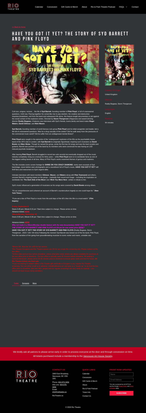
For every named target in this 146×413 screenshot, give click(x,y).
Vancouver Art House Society (97, 356)
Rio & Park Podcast (90, 389)
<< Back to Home (19, 27)
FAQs (123, 7)
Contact (135, 7)
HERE (81, 228)
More (35, 283)
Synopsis (25, 283)
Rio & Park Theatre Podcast (103, 7)
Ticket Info (86, 392)
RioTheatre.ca (57, 396)
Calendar (39, 7)
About (84, 7)
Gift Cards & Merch (69, 7)
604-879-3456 (63, 382)
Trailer (16, 283)
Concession (52, 7)
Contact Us (86, 396)
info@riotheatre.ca (59, 392)
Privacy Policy (123, 386)
